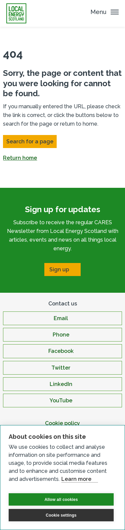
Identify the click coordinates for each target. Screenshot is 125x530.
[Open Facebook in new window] (62, 351)
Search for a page (29, 141)
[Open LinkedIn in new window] (62, 384)
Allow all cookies (61, 499)
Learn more (76, 479)
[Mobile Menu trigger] (104, 11)
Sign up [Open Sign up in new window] (59, 269)
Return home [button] (20, 158)
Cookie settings (61, 515)
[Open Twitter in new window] (62, 368)
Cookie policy (62, 423)
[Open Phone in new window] (62, 335)
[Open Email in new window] (62, 318)
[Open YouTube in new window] (62, 400)
